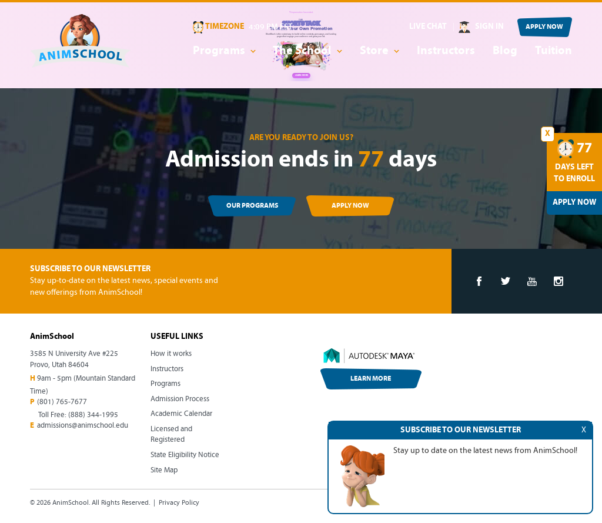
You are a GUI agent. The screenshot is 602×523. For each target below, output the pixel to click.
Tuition (553, 51)
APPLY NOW (544, 27)
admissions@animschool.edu (82, 425)
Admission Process (179, 399)
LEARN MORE (370, 378)
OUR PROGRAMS (252, 205)
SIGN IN (489, 26)
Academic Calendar (181, 414)
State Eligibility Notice (184, 455)
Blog (505, 51)
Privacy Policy (179, 503)
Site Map (164, 470)
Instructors (446, 51)
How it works (171, 354)
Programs (165, 384)
